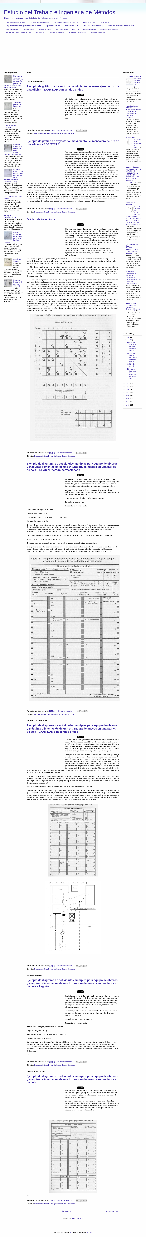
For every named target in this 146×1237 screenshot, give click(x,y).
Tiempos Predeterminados (99, 32)
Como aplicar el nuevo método (39, 22)
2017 (128, 392)
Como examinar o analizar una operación (65, 22)
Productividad (40, 32)
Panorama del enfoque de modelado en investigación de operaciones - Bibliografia (133, 113)
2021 (128, 386)
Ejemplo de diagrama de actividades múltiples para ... (131, 373)
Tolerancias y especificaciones (10, 216)
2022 (128, 383)
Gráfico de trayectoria (41, 219)
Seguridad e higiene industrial (77, 32)
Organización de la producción (109, 29)
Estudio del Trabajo (12, 29)
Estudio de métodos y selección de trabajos (120, 26)
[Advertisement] (72, 53)
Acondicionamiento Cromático (10, 126)
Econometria (130, 137)
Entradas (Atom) (78, 1218)
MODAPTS (75, 29)
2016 (128, 396)
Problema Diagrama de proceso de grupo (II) (18, 283)
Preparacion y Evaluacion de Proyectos (131, 305)
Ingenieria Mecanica (133, 76)
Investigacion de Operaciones (132, 107)
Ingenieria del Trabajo (44, 29)
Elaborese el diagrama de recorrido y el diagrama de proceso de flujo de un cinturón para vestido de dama (13, 81)
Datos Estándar (105, 22)
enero (130, 340)
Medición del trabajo (61, 29)
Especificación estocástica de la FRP (137, 143)
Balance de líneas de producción (16, 22)
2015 (128, 399)
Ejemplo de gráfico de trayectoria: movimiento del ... (132, 346)
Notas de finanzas (132, 167)
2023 (128, 337)
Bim (71, 1232)
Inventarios (130, 272)
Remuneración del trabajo (56, 32)
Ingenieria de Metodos (130, 204)
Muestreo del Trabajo (89, 29)
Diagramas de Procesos (52, 26)
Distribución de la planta (71, 26)
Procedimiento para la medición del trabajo (19, 32)
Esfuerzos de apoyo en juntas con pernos (137, 82)
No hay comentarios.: (65, 130)
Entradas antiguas (111, 1211)
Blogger (89, 1232)
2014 (128, 402)
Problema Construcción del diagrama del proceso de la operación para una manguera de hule (13, 175)
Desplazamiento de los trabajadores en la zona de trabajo (23, 26)
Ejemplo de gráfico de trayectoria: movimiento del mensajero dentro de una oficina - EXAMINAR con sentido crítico (73, 88)
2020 (128, 389)
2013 (128, 405)
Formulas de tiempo (28, 29)
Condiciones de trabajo (89, 22)
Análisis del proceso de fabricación (17, 104)
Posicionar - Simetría (17, 260)
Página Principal (66, 1211)
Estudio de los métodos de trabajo (93, 26)
